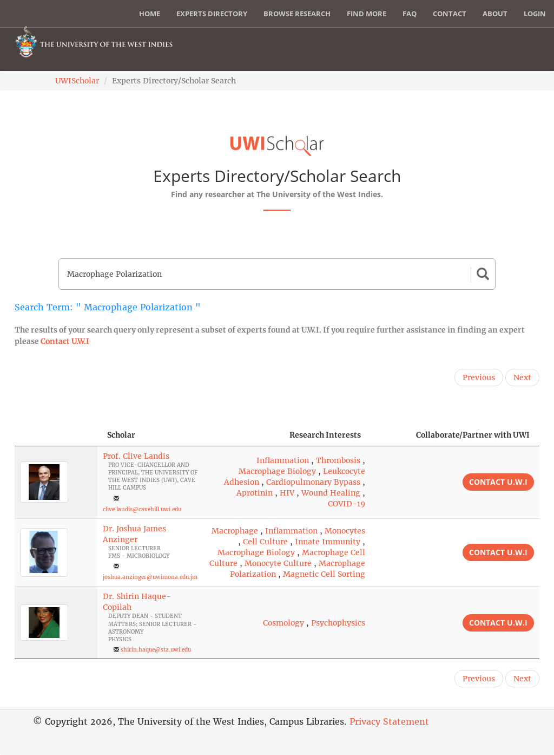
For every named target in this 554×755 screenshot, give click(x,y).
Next (522, 377)
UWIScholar (77, 81)
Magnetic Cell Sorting (324, 574)
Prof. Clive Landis (136, 456)
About (495, 13)
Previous (479, 377)
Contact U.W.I (65, 341)
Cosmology (283, 623)
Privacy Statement (389, 721)
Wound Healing (330, 493)
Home (149, 13)
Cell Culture (265, 541)
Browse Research (297, 13)
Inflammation (282, 460)
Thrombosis (338, 460)
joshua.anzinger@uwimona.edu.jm (150, 577)
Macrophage (235, 531)
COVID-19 (346, 504)
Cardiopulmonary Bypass (313, 482)
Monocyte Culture (278, 563)
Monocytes (345, 531)
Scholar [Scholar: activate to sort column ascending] (121, 435)
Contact (449, 13)
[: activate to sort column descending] (56, 435)
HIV (287, 493)
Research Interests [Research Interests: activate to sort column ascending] (325, 435)
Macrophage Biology (277, 471)
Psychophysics (338, 623)
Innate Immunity (327, 541)
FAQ (410, 13)
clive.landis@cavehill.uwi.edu (142, 509)
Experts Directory (211, 13)
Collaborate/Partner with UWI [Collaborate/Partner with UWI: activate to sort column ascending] (473, 435)
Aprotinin (254, 493)
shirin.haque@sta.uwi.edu (156, 649)
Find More (366, 13)
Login (535, 13)
